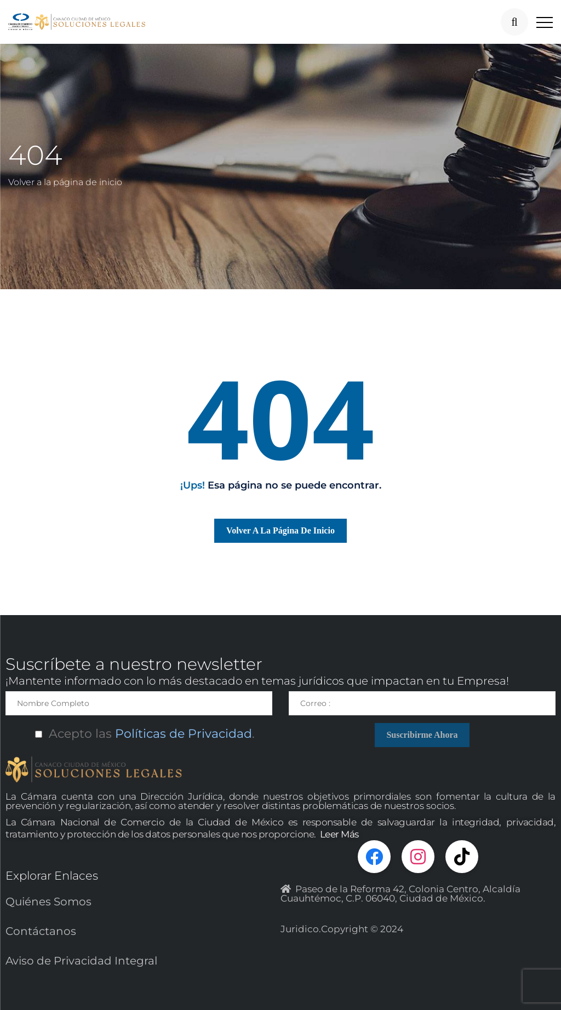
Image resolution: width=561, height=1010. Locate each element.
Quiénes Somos (48, 901)
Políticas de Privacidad (182, 733)
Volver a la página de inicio (65, 182)
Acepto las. (139, 733)
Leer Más (339, 834)
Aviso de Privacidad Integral (81, 960)
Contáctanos (40, 931)
